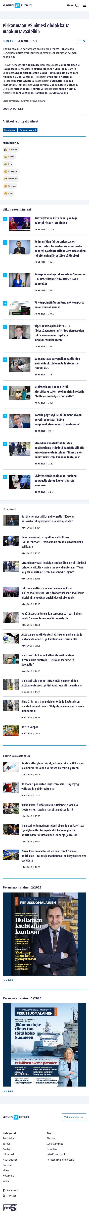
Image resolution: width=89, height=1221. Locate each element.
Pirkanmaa (9, 130)
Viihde (6, 1181)
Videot (6, 1170)
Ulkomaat (8, 1154)
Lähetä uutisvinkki (57, 1154)
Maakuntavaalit (27, 130)
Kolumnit (8, 1176)
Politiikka (8, 41)
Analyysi (7, 1149)
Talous (6, 1144)
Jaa (81, 40)
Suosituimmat (55, 1144)
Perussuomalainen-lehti (60, 1160)
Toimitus (52, 1149)
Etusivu (51, 1138)
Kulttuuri (8, 1165)
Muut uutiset (10, 1160)
